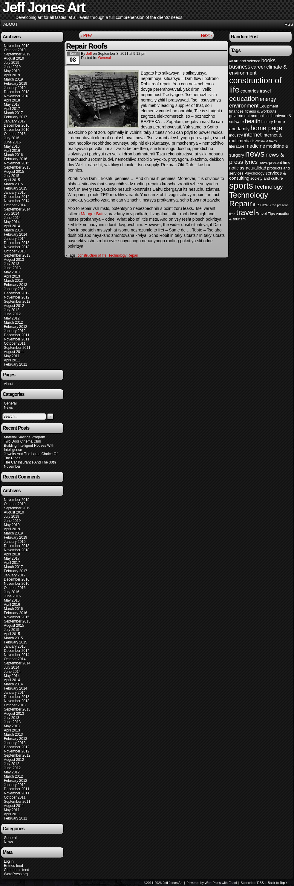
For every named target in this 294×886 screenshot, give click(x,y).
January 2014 (15, 239)
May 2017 (12, 104)
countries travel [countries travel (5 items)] (256, 90)
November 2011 (16, 339)
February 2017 (15, 117)
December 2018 (16, 92)
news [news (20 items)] (254, 153)
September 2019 (17, 54)
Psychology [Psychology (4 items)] (254, 173)
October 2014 (15, 205)
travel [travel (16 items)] (245, 212)
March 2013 (13, 280)
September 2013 (17, 255)
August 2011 (14, 352)
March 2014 (13, 230)
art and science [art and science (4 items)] (247, 61)
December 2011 (16, 335)
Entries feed (13, 866)
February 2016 (15, 159)
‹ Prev (86, 35)
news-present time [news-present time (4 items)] (275, 162)
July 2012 (11, 310)
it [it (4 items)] (253, 141)
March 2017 (13, 113)
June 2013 (12, 268)
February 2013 (15, 285)
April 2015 (12, 180)
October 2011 (15, 343)
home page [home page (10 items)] (266, 128)
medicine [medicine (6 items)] (255, 146)
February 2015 (15, 188)
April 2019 (12, 75)
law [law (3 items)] (257, 141)
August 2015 (14, 171)
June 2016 (12, 142)
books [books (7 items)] (268, 60)
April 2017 (12, 109)
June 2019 (12, 67)
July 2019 (11, 62)
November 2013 (16, 247)
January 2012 (15, 331)
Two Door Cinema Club (22, 441)
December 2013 (16, 243)
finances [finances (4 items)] (236, 111)
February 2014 (15, 234)
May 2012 (12, 318)
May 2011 (12, 356)
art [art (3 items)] (231, 61)
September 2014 (17, 209)
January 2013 (15, 289)
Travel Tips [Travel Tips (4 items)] (265, 213)
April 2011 (12, 360)
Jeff (89, 54)
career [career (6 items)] (258, 67)
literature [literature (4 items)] (236, 146)
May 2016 (12, 146)
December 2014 (16, 197)
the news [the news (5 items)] (262, 204)
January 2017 (15, 121)
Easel (233, 883)
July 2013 (11, 264)
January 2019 (15, 88)
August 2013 (14, 260)
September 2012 (17, 301)
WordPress (213, 883)
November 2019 (16, 46)
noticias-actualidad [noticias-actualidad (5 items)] (247, 167)
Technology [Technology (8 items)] (268, 187)
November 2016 (16, 130)
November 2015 (16, 163)
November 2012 (16, 297)
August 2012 (14, 306)
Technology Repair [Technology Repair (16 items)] (248, 199)
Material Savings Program (24, 437)
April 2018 (12, 100)
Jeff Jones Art (173, 883)
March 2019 (13, 79)
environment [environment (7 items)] (243, 106)
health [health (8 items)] (253, 121)
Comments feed (16, 870)
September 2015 (17, 167)
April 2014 (12, 226)
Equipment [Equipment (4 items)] (268, 106)
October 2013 (15, 251)
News (8, 407)
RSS (288, 24)
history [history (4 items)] (267, 121)
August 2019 (14, 58)
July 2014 (11, 213)
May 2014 (12, 222)
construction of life (92, 255)
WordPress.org (16, 874)
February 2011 (15, 364)
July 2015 (11, 176)
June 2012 (12, 314)
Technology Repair (123, 255)
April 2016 (12, 151)
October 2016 (15, 134)
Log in (9, 861)
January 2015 (15, 192)
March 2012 (13, 322)
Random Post (244, 36)
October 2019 (15, 50)
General (10, 403)
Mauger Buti (92, 213)
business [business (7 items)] (239, 67)
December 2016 (16, 125)
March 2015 (13, 184)
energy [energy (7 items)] (268, 99)
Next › (206, 35)
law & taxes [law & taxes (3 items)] (269, 141)
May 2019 (12, 71)
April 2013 (12, 276)
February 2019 (15, 83)
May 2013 (12, 272)
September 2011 (17, 348)
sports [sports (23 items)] (241, 185)
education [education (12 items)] (244, 98)
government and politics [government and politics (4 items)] (249, 115)
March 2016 (13, 155)
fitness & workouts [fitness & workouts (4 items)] (260, 111)
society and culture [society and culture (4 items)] (266, 178)
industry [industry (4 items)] (236, 135)
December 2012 (16, 293)
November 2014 (16, 201)
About (10, 24)
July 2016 (11, 138)
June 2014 (12, 218)
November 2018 (16, 96)
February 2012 (15, 327)
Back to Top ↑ (277, 883)
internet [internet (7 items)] (252, 135)
